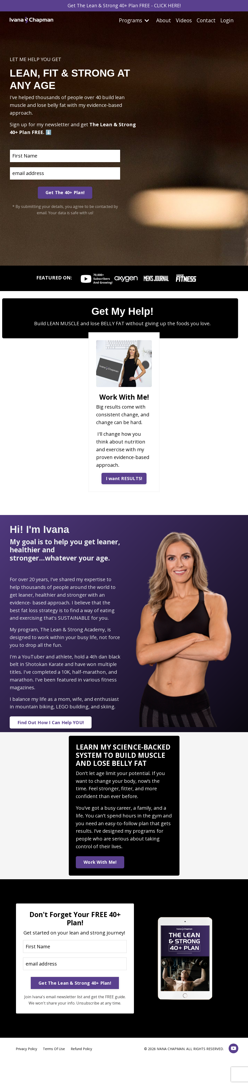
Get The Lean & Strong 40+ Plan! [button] (75, 993)
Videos (184, 20)
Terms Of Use (54, 1058)
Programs (134, 20)
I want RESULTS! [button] (124, 479)
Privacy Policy (26, 1058)
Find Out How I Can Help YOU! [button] (50, 723)
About (163, 20)
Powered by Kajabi (223, 1072)
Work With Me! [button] (100, 863)
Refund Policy (81, 1058)
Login (226, 20)
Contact (206, 20)
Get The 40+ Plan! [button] (65, 192)
